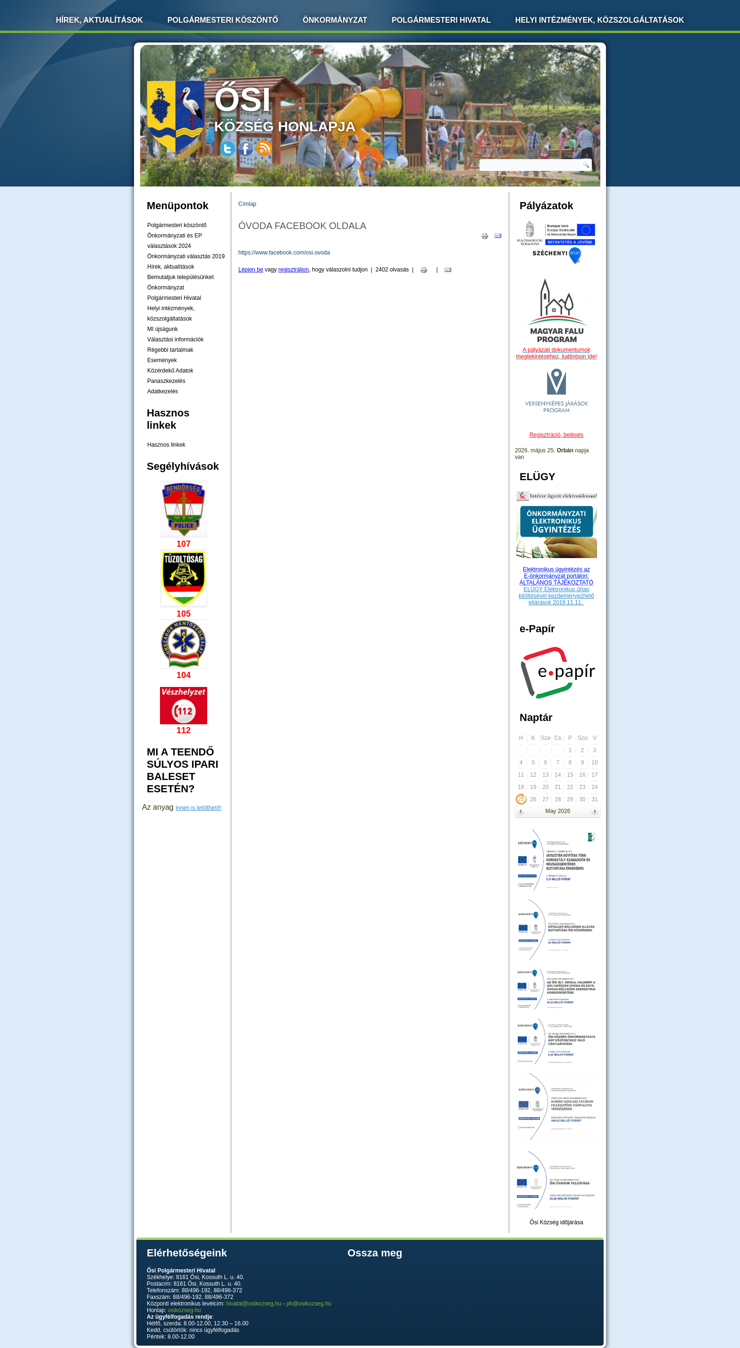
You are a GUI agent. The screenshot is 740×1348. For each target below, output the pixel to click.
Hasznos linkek (166, 444)
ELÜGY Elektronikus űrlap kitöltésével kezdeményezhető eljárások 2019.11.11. (556, 596)
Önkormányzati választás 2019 (186, 256)
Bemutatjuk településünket (180, 277)
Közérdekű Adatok (170, 370)
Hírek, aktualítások (170, 266)
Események (162, 360)
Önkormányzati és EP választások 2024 (174, 240)
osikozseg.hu (184, 1310)
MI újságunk (162, 329)
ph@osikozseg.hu (309, 1303)
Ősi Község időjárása (556, 1222)
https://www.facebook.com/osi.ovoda (284, 252)
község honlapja (307, 107)
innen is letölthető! (198, 808)
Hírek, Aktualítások (99, 20)
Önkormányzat (335, 20)
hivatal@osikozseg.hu (253, 1303)
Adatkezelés (162, 391)
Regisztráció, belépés (557, 435)
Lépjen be (250, 269)
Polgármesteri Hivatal (441, 20)
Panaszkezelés (166, 381)
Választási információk (175, 339)
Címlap (247, 204)
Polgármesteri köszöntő (223, 20)
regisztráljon (293, 269)
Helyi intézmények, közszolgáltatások (599, 20)
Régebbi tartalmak (170, 350)
